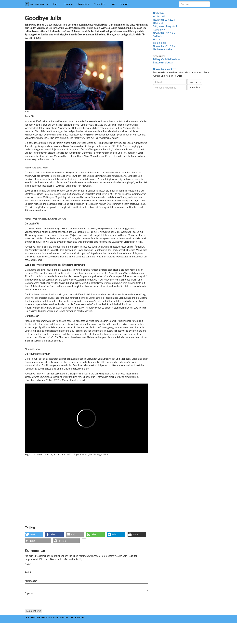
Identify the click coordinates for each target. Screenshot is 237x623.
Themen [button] (68, 4)
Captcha (29, 593)
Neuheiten (83, 4)
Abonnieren (195, 87)
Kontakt (124, 4)
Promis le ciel (159, 42)
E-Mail (28, 572)
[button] (34, 534)
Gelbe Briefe (159, 29)
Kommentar (31, 580)
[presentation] (50, 602)
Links (112, 4)
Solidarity (157, 36)
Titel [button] (56, 4)
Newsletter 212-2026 (164, 32)
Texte (27, 617)
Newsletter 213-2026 (164, 19)
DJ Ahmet (158, 23)
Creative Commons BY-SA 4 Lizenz (59, 617)
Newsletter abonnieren (164, 69)
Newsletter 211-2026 (164, 46)
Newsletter (99, 4)
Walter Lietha (160, 16)
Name (28, 564)
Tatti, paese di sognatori (165, 26)
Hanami (157, 39)
